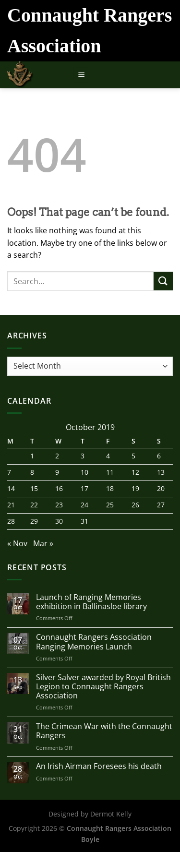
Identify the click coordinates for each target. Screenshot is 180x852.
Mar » (43, 543)
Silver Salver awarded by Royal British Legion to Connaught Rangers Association (103, 687)
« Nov (17, 543)
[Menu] (81, 75)
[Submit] (163, 281)
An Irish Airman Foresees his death (99, 766)
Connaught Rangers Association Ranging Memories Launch (94, 642)
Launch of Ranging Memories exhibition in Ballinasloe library (91, 602)
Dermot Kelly (111, 813)
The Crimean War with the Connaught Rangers (104, 731)
